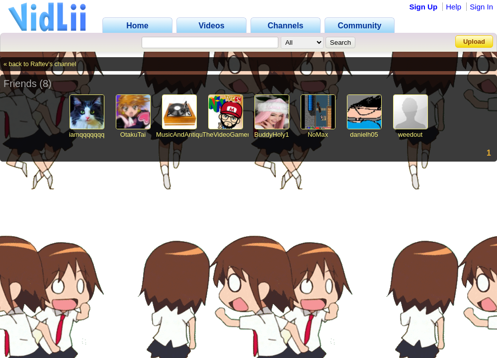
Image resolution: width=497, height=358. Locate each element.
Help (453, 6)
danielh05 (364, 134)
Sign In (481, 6)
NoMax (318, 134)
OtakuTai (133, 134)
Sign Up (423, 6)
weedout (410, 134)
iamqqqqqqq (87, 134)
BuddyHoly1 (271, 134)
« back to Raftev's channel (39, 64)
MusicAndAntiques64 (186, 134)
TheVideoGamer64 (229, 134)
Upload (474, 41)
